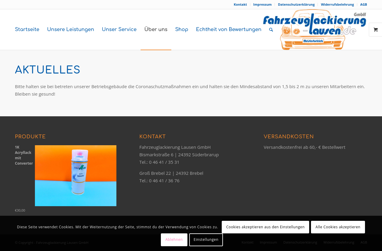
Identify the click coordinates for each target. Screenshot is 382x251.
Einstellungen (206, 239)
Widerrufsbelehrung (337, 4)
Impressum (262, 4)
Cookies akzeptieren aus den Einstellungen (265, 226)
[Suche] (271, 29)
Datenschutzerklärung (296, 4)
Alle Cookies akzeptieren (338, 226)
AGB (363, 4)
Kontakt (240, 4)
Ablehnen (174, 239)
